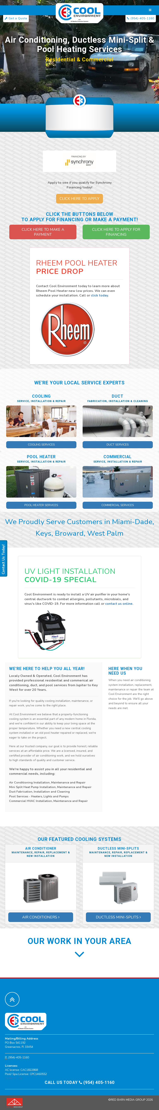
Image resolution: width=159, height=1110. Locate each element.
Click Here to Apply (79, 198)
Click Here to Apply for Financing (116, 232)
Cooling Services (41, 445)
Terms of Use (14, 1078)
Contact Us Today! (3, 559)
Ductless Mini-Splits (118, 917)
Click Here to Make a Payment (43, 232)
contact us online (118, 603)
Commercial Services (117, 505)
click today (99, 295)
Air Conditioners (40, 917)
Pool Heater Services (41, 505)
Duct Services (118, 445)
